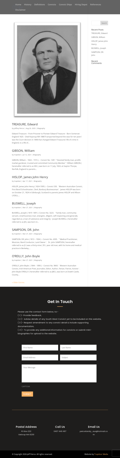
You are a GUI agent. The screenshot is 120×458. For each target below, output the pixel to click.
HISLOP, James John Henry (30, 177)
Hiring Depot (81, 5)
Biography (41, 128)
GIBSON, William (23, 151)
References (95, 5)
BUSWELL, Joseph (24, 203)
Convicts (52, 5)
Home (18, 5)
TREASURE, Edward (25, 124)
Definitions (39, 5)
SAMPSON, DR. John (25, 230)
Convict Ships (65, 5)
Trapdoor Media (101, 454)
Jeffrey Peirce (19, 128)
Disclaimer (20, 10)
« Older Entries (18, 282)
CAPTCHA (26, 386)
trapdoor (17, 155)
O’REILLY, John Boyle (26, 256)
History (27, 5)
